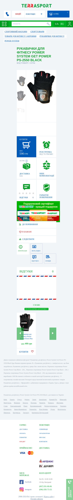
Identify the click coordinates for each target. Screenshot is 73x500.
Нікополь (7, 413)
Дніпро (26, 400)
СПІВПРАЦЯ (43, 429)
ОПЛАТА (22, 433)
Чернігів (42, 403)
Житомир (60, 403)
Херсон (25, 403)
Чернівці (63, 406)
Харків (12, 400)
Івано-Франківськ (20, 409)
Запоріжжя (42, 400)
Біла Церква (43, 409)
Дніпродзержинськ (50, 406)
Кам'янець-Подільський (40, 413)
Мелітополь (62, 409)
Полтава (33, 403)
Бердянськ (16, 413)
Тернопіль (32, 409)
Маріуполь (7, 403)
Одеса (19, 400)
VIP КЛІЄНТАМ (44, 433)
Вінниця (17, 403)
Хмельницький (15, 406)
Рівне (25, 406)
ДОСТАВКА (23, 429)
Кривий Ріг (53, 400)
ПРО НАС (42, 437)
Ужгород (26, 413)
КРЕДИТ (22, 441)
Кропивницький (35, 406)
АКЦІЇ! (18, 14)
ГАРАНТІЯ (22, 437)
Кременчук (7, 409)
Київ (5, 400)
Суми (5, 406)
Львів (34, 400)
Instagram (25, 489)
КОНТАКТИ (43, 441)
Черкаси (51, 403)
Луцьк (52, 409)
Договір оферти (36, 499)
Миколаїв (63, 400)
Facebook (25, 482)
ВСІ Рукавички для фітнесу (36, 309)
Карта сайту (49, 497)
